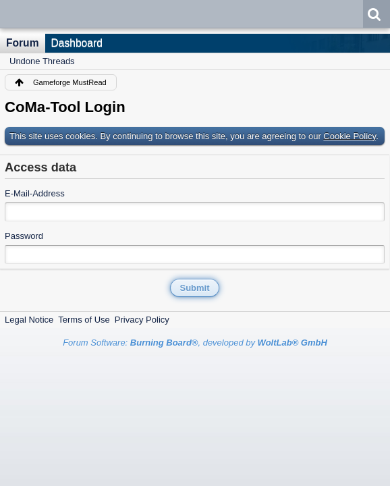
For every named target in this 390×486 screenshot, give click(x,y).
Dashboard (77, 43)
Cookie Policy (349, 136)
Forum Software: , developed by (195, 343)
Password (24, 236)
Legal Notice (29, 320)
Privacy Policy (142, 320)
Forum (22, 43)
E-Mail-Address (35, 193)
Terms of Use (84, 320)
